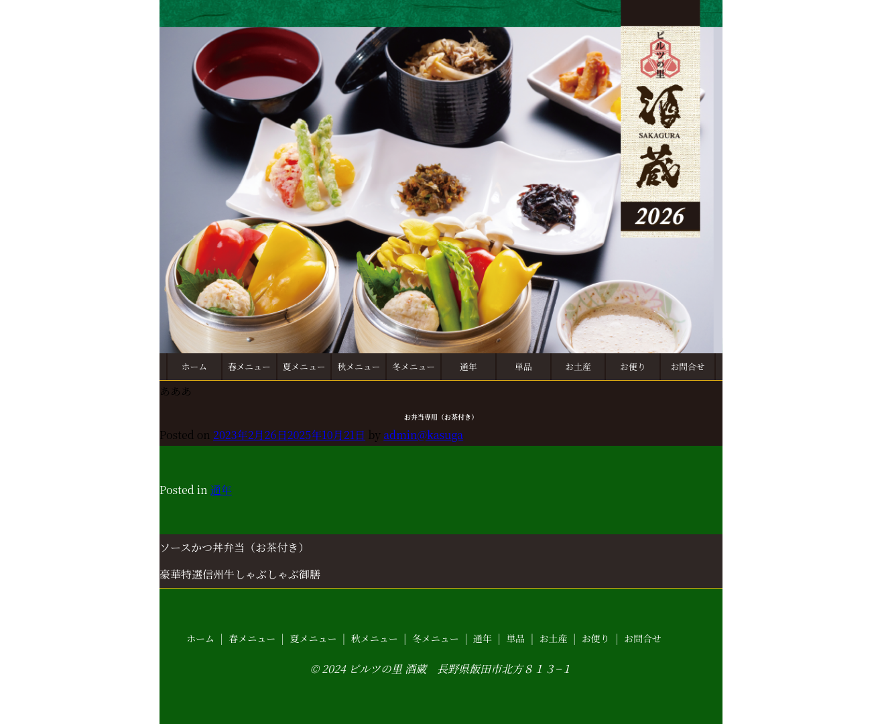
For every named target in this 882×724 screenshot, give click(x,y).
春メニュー (249, 366)
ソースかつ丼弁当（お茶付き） (234, 547)
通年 (468, 366)
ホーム (194, 366)
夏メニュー (304, 366)
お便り (632, 366)
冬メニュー (413, 366)
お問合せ (687, 366)
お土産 (577, 366)
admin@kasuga (423, 434)
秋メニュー (358, 366)
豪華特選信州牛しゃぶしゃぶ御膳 (240, 574)
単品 (523, 366)
